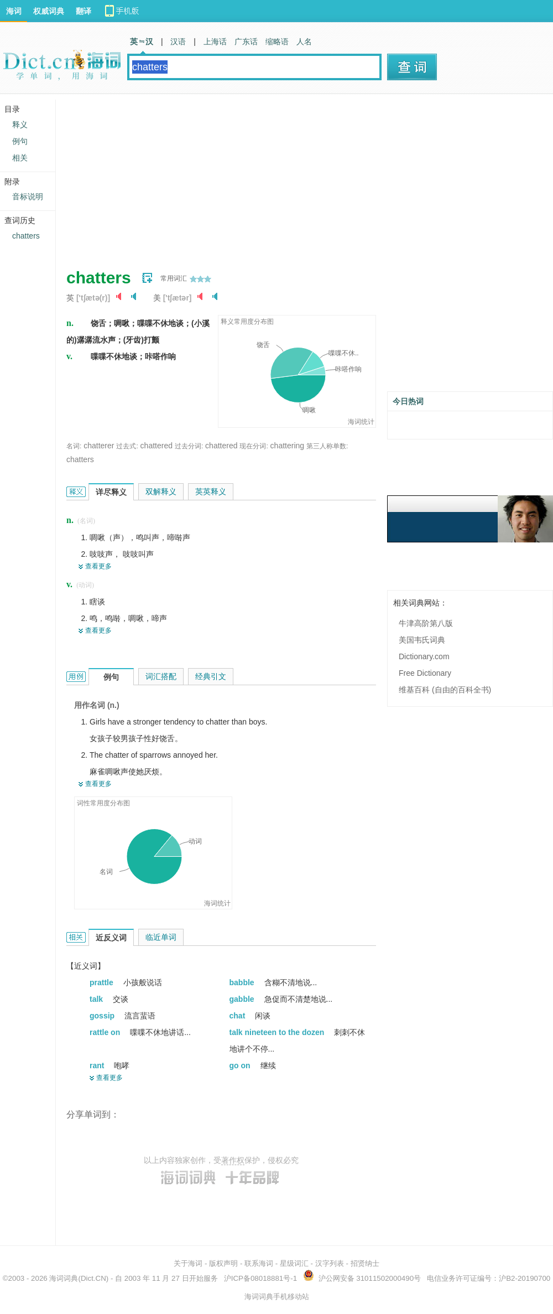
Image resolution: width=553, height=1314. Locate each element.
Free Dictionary (425, 673)
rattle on (106, 1032)
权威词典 (48, 11)
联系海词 (258, 1263)
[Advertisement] (246, 177)
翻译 (83, 11)
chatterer (99, 445)
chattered (156, 445)
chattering (287, 445)
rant (98, 1065)
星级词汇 (294, 1263)
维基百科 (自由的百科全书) (445, 689)
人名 (304, 41)
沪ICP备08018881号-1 (260, 1278)
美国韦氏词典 (422, 639)
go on (241, 1065)
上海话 (215, 41)
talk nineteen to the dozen (278, 1032)
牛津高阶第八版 (426, 623)
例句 (20, 141)
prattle (103, 982)
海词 (14, 11)
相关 (20, 157)
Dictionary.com (424, 656)
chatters (80, 459)
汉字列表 (329, 1263)
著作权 (232, 1160)
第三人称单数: (327, 446)
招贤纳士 (365, 1263)
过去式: (127, 446)
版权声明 (223, 1263)
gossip (103, 1015)
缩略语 (277, 41)
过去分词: (189, 446)
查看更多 (98, 566)
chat (238, 1015)
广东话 (246, 41)
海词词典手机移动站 (276, 1296)
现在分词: (253, 446)
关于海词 (188, 1263)
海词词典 (63, 1278)
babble (243, 982)
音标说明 (27, 196)
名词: (73, 446)
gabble (243, 999)
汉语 (178, 41)
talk (97, 999)
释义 (20, 124)
